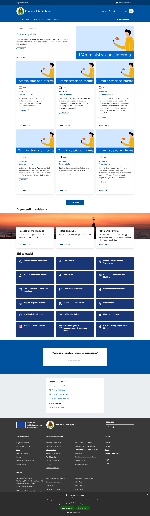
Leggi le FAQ (50, 485)
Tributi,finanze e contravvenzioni (86, 449)
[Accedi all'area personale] (123, 2)
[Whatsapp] (113, 11)
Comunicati (109, 446)
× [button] (148, 494)
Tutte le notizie (75, 202)
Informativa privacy (82, 485)
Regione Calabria (22, 2)
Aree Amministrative (23, 446)
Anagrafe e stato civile (53, 442)
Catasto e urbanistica (53, 460)
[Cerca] (131, 11)
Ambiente (78, 453)
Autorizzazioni (80, 460)
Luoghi (107, 459)
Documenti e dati (22, 464)
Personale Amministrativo (25, 460)
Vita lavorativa (51, 450)
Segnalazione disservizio (54, 482)
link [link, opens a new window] (94, 504)
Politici (18, 457)
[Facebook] (108, 11)
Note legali (79, 489)
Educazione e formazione (83, 442)
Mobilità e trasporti (52, 468)
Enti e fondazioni (22, 453)
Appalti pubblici (51, 457)
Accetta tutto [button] (67, 508)
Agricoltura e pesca (81, 464)
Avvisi (22, 29)
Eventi (107, 463)
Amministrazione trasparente (85, 478)
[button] (75, 513)
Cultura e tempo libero (53, 446)
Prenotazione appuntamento (55, 478)
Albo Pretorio (79, 482)
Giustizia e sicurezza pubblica (85, 446)
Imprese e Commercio (53, 453)
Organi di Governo (22, 442)
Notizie (107, 442)
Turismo (48, 464)
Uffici (18, 450)
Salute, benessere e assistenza (85, 457)
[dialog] (75, 504)
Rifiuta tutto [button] (83, 508)
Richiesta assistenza (53, 489)
